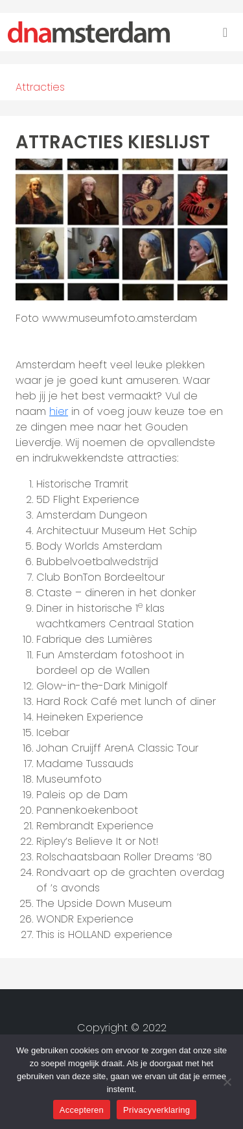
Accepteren (82, 1110)
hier (58, 411)
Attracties (40, 87)
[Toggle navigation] (225, 32)
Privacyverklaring (156, 1110)
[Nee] (226, 1081)
